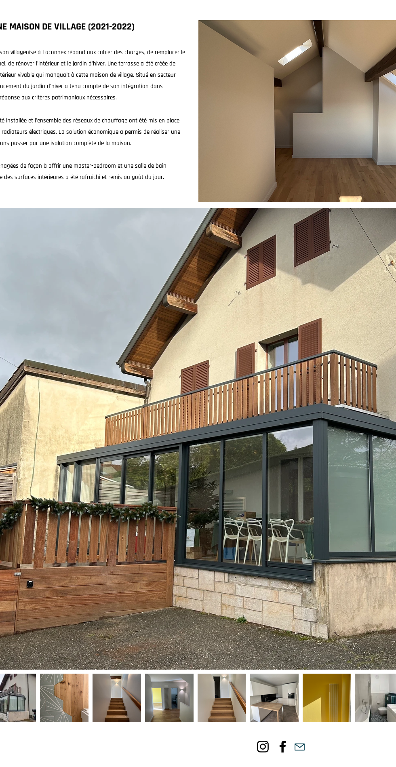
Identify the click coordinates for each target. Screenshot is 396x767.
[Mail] (299, 747)
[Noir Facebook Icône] (283, 746)
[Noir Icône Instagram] (263, 746)
